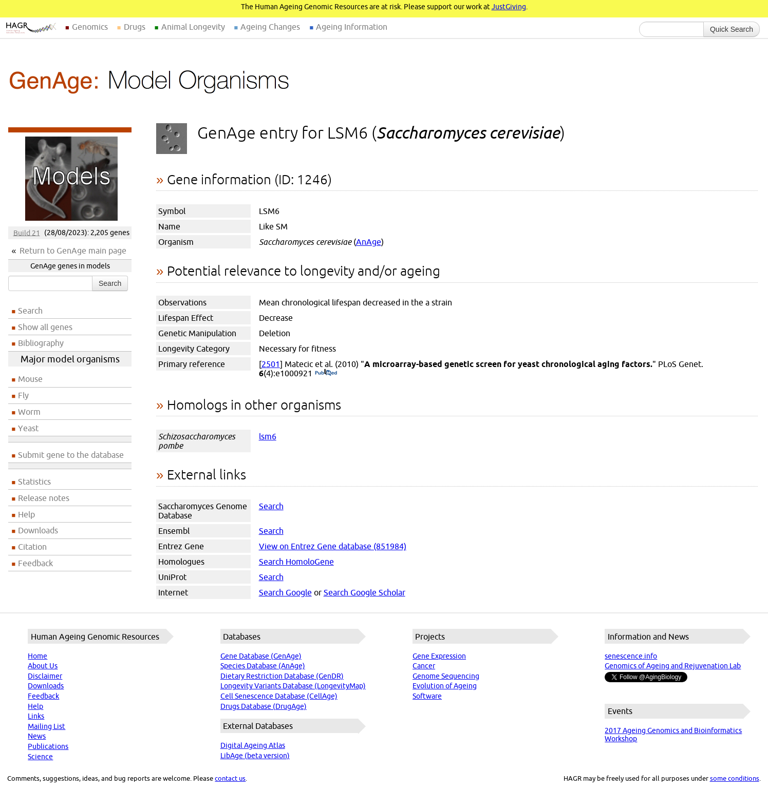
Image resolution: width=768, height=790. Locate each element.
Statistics (34, 481)
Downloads (38, 530)
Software (427, 696)
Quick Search (731, 29)
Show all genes (45, 327)
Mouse (30, 378)
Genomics (90, 26)
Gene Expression (439, 656)
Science (40, 757)
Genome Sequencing (446, 676)
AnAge (368, 241)
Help (26, 514)
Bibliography (41, 343)
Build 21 (26, 232)
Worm (29, 411)
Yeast (28, 428)
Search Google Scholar (364, 592)
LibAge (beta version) (255, 756)
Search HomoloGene (296, 561)
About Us (43, 666)
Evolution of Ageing (445, 686)
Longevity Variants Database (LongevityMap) (293, 686)
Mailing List (46, 726)
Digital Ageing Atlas (252, 745)
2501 (270, 364)
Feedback (35, 563)
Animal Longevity (193, 26)
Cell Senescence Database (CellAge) (279, 696)
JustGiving (509, 7)
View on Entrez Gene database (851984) (332, 546)
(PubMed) (326, 373)
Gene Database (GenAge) (261, 656)
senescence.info (631, 656)
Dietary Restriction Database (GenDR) (282, 676)
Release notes (43, 498)
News (37, 736)
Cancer (424, 666)
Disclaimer (45, 676)
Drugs (134, 26)
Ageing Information (351, 26)
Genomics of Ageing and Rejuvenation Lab (673, 666)
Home (37, 656)
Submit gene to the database (71, 454)
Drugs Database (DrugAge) (263, 706)
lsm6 (267, 436)
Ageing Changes (270, 26)
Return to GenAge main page (73, 250)
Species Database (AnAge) (262, 666)
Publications (48, 746)
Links (36, 716)
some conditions (734, 778)
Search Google (285, 592)
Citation (32, 546)
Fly (23, 395)
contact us (230, 778)
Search (110, 283)
